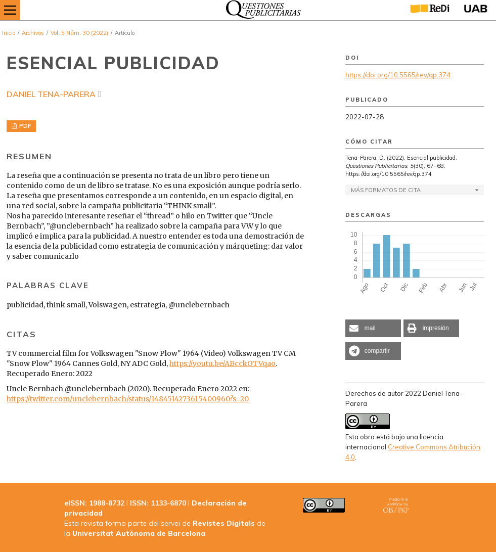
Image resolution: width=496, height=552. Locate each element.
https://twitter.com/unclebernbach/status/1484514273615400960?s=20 (128, 398)
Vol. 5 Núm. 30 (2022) (79, 32)
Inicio (8, 32)
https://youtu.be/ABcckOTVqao (222, 363)
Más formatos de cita (386, 190)
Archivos (33, 32)
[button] (373, 328)
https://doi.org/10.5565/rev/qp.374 (397, 75)
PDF (24, 125)
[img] (261, 10)
